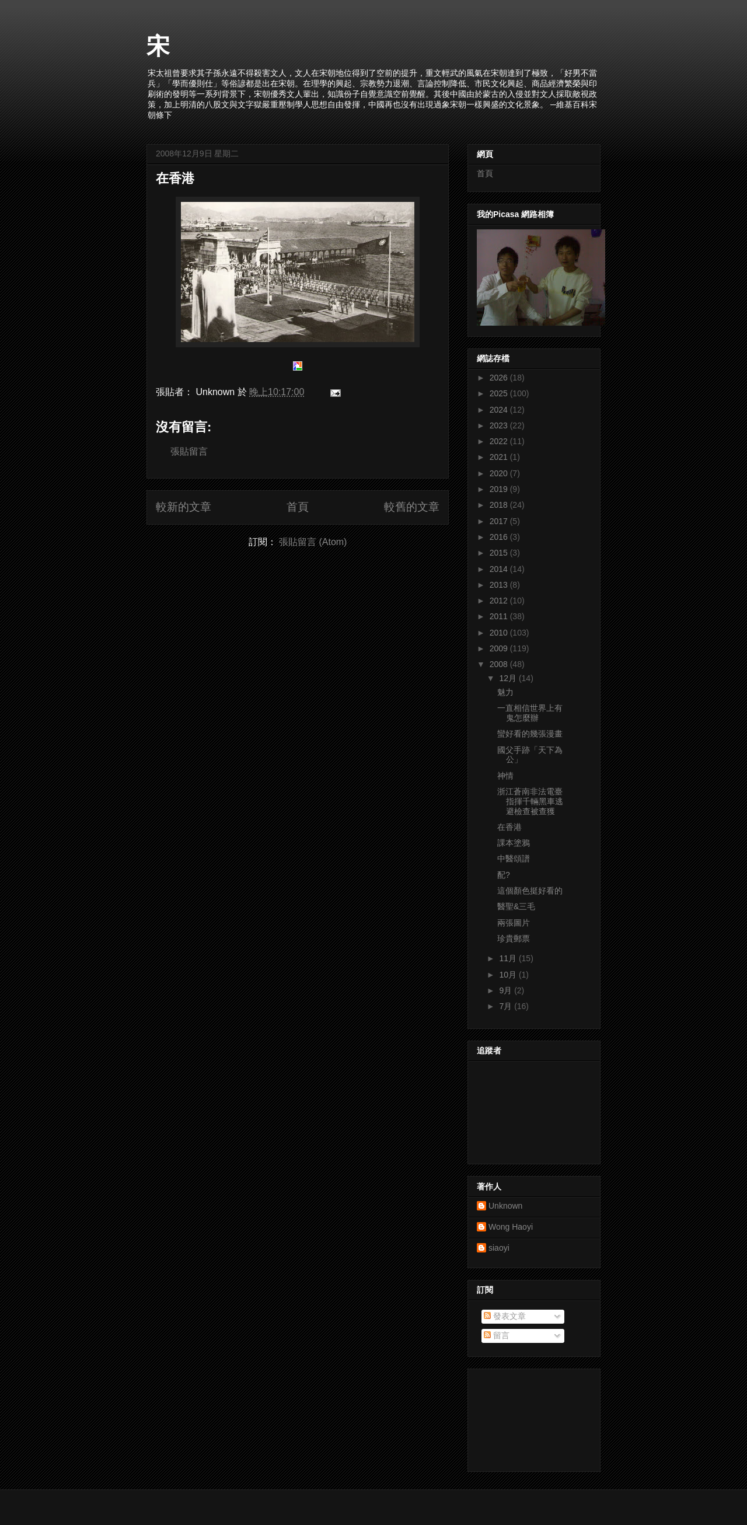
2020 (500, 473)
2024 (500, 409)
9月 (506, 990)
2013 (500, 584)
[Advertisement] (529, 1417)
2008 (500, 664)
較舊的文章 (411, 507)
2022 (500, 441)
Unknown (505, 1205)
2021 (500, 457)
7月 (506, 1006)
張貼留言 (189, 451)
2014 (500, 569)
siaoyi (498, 1247)
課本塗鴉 (513, 842)
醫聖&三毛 (516, 906)
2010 (500, 632)
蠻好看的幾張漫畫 (530, 733)
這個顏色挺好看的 (530, 890)
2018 (500, 505)
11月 (508, 958)
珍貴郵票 (513, 938)
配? (503, 875)
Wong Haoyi (510, 1226)
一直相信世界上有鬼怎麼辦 (530, 713)
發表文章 (505, 1316)
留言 (496, 1335)
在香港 (175, 178)
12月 (508, 678)
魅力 (505, 692)
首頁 (298, 507)
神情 (505, 775)
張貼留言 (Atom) (313, 542)
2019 (500, 489)
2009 (500, 648)
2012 (500, 600)
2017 (500, 521)
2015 (500, 552)
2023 (500, 425)
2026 (500, 377)
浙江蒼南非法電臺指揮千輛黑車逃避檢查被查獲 (530, 801)
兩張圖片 (513, 922)
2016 (500, 537)
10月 (508, 974)
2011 (500, 616)
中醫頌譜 (513, 858)
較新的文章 (183, 507)
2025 (500, 393)
